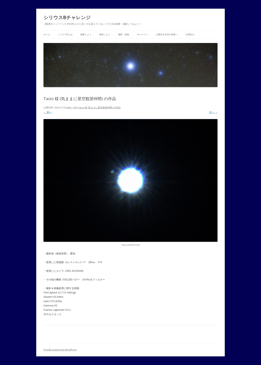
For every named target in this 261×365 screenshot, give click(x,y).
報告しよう (104, 34)
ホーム (47, 34)
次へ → (213, 112)
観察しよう (85, 34)
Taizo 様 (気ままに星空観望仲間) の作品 (99, 107)
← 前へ (48, 112)
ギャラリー (142, 34)
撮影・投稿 (123, 34)
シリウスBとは (65, 34)
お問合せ (190, 34)
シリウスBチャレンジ (67, 17)
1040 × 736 (71, 107)
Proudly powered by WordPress (60, 349)
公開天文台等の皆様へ (167, 34)
